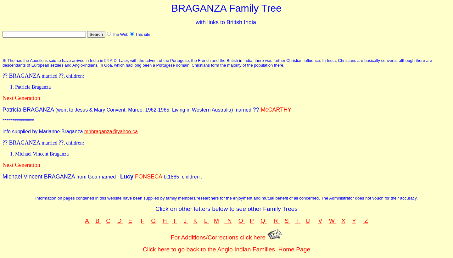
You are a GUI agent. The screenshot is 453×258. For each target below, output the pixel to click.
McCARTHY (276, 110)
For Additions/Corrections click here (226, 237)
